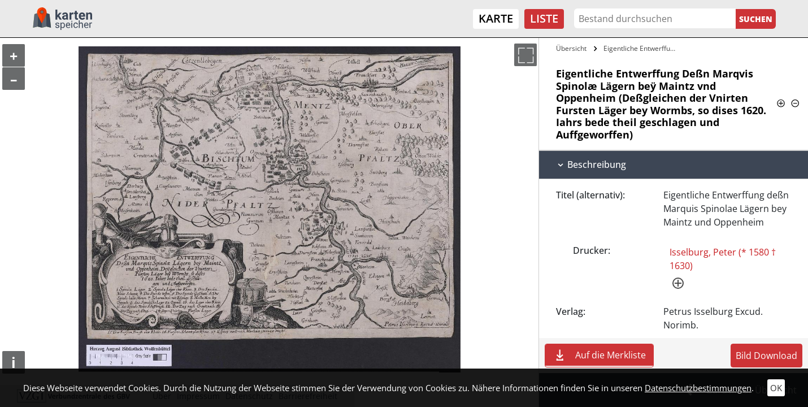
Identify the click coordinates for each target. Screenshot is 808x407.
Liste (544, 18)
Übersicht (571, 48)
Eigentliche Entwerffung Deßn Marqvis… (641, 48)
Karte (496, 18)
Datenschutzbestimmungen (698, 387)
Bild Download (766, 355)
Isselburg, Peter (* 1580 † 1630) (723, 259)
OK (776, 387)
